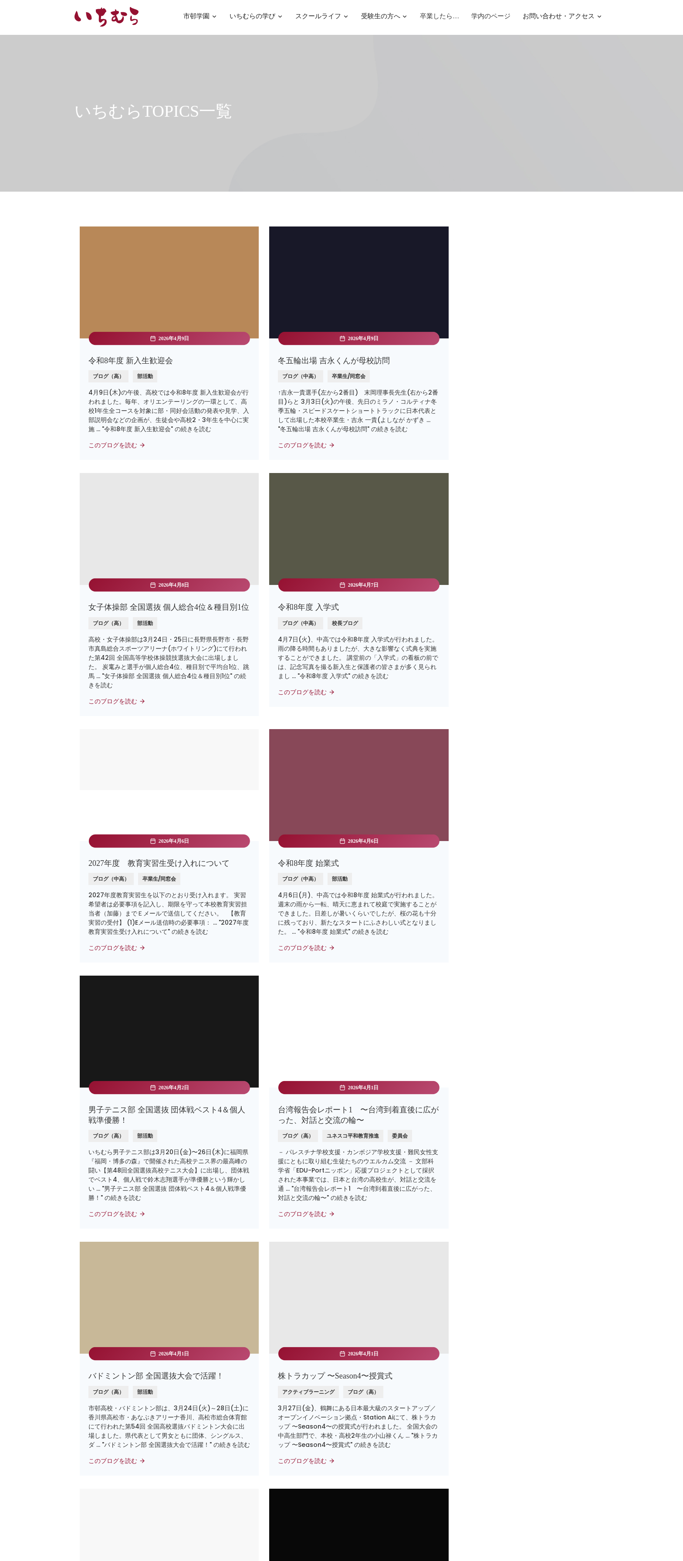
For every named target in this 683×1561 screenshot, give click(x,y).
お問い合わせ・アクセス (562, 19)
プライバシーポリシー (377, 1447)
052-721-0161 (511, 1426)
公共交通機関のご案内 (521, 1400)
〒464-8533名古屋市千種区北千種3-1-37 (532, 1383)
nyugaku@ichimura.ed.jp (530, 1413)
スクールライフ (322, 19)
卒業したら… (439, 17)
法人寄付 (359, 1406)
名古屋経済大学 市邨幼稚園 (250, 1419)
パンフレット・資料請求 (380, 1379)
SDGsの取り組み (370, 1474)
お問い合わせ (365, 1392)
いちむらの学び (256, 19)
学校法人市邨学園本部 (243, 1406)
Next (382, 1272)
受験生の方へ (384, 19)
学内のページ (491, 17)
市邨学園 (200, 19)
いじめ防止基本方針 (374, 1461)
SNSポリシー (364, 1488)
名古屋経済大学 (234, 1379)
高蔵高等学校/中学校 (242, 1392)
